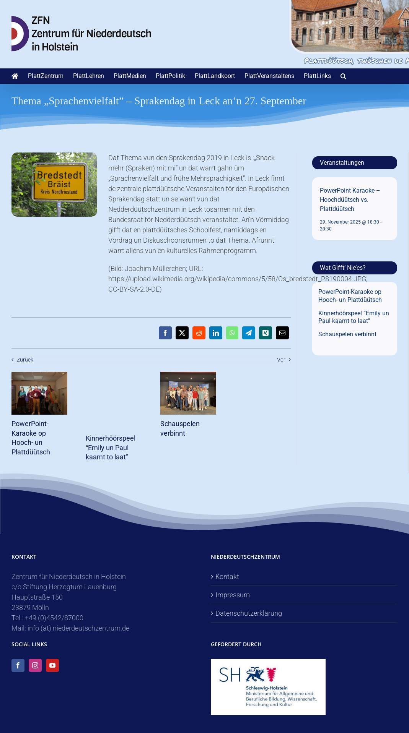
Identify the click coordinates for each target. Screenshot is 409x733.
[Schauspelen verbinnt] (188, 376)
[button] (343, 76)
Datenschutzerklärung (248, 613)
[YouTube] (52, 665)
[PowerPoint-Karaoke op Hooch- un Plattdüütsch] (39, 376)
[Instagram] (35, 665)
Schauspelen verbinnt (347, 334)
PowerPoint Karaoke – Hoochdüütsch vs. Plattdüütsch (350, 199)
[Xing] (265, 332)
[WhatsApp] (232, 332)
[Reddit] (199, 332)
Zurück (25, 360)
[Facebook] (165, 332)
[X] (182, 332)
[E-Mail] (282, 332)
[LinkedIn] (215, 332)
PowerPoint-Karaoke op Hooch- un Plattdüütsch (350, 295)
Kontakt (227, 576)
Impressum (232, 595)
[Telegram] (248, 332)
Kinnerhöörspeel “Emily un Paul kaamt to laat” (110, 447)
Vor (281, 360)
